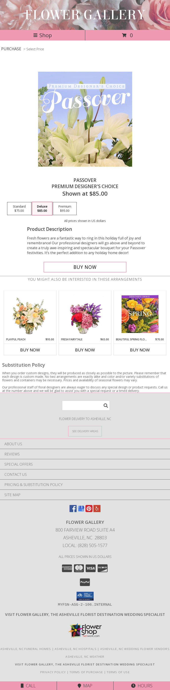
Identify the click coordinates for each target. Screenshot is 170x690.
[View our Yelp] (96, 510)
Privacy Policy (53, 672)
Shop (42, 35)
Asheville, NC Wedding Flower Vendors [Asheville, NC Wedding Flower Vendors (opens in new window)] (135, 649)
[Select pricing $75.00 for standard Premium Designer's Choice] (19, 208)
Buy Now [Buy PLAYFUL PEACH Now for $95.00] (30, 350)
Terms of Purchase (86, 672)
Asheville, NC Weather (85, 657)
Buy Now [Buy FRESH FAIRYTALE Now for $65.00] (85, 350)
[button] (85, 596)
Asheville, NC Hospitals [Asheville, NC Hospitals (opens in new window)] (76, 649)
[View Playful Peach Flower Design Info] (30, 314)
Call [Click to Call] (28, 686)
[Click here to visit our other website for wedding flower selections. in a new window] (85, 614)
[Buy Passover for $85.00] (85, 267)
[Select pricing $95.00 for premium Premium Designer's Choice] (64, 208)
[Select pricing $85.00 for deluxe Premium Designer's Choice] (42, 208)
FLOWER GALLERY (85, 15)
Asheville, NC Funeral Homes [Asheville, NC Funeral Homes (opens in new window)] (25, 649)
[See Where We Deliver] (85, 431)
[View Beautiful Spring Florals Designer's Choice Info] (140, 314)
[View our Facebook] (73, 510)
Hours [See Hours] (142, 686)
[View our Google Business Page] (81, 510)
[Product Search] (86, 406)
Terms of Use (118, 672)
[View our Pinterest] (89, 510)
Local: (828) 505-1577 (85, 545)
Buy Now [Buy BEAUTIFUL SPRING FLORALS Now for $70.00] (140, 350)
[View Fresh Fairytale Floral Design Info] (85, 314)
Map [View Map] (85, 686)
